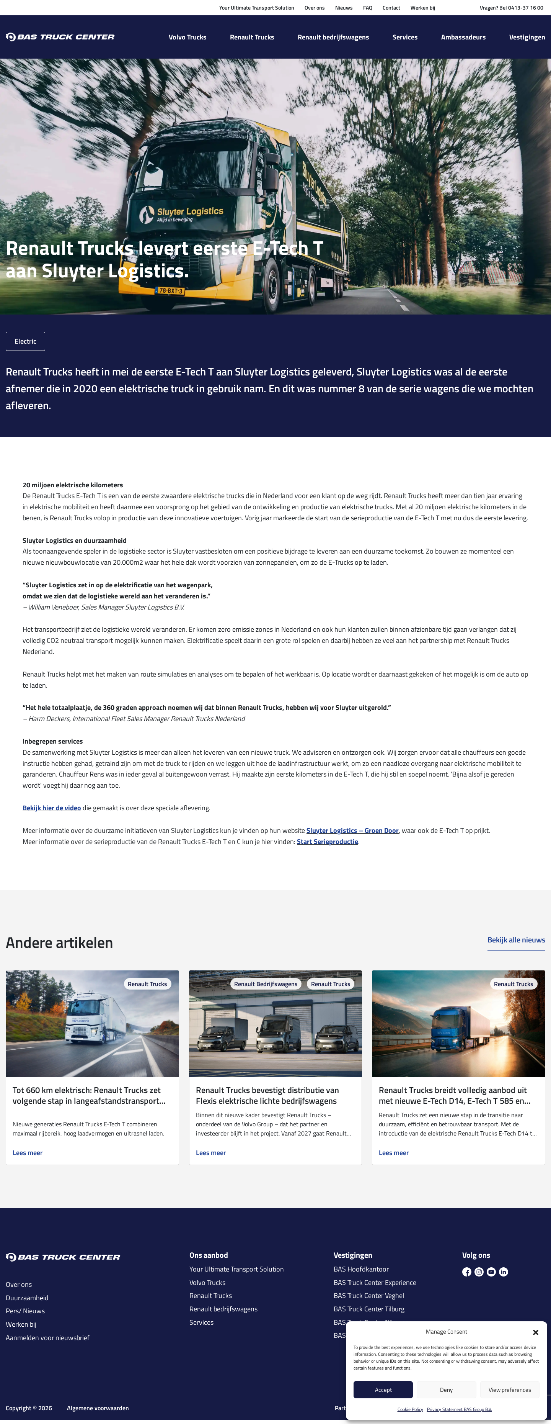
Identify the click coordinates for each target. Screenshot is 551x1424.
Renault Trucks (252, 37)
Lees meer (28, 1156)
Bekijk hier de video (52, 811)
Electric (25, 345)
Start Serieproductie (327, 845)
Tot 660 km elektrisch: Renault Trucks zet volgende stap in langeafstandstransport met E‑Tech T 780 (87, 1104)
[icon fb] (466, 1275)
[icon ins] (479, 1275)
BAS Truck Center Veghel (369, 1300)
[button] (536, 1332)
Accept (383, 1389)
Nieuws (344, 7)
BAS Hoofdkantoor (361, 1273)
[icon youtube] (491, 1275)
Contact (391, 7)
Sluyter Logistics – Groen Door (352, 834)
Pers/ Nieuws (25, 1315)
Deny (446, 1389)
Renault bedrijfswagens (333, 37)
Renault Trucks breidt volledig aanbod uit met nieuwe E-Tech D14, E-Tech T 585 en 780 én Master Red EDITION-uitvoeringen (453, 1104)
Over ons (315, 7)
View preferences (510, 1389)
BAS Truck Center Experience (375, 1286)
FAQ (367, 7)
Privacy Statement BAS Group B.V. (459, 1409)
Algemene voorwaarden (98, 1412)
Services (405, 37)
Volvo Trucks (188, 37)
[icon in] (503, 1275)
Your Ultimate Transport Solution (256, 7)
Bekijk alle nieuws (516, 944)
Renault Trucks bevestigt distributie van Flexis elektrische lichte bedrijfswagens (267, 1099)
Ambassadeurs (463, 37)
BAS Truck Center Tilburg (369, 1313)
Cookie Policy (410, 1409)
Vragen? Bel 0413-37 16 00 (511, 7)
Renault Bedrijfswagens (266, 988)
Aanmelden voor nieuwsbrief (48, 1341)
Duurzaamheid (27, 1302)
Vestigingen (527, 37)
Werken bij (423, 7)
